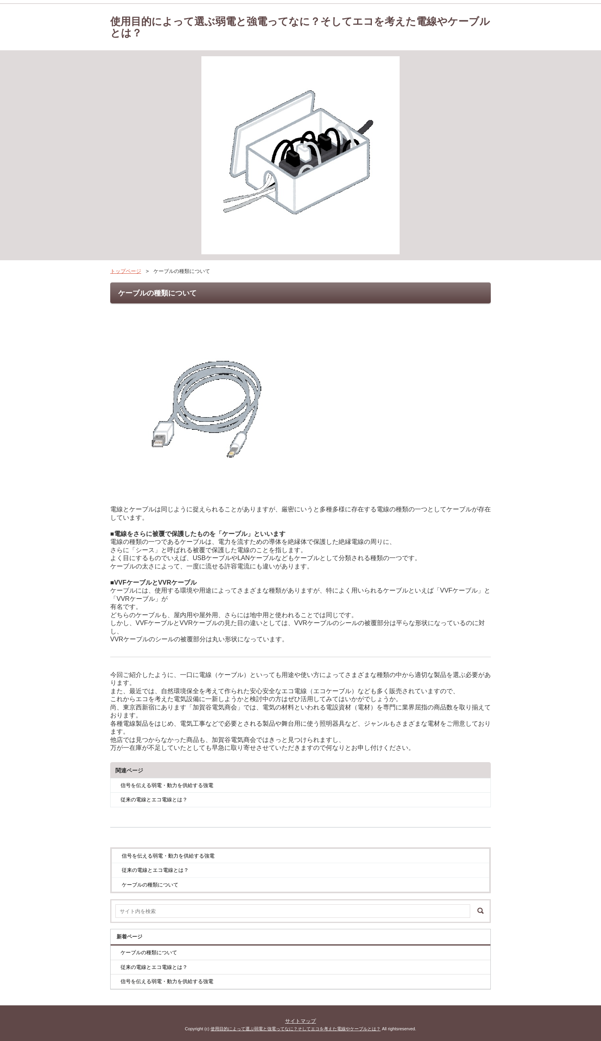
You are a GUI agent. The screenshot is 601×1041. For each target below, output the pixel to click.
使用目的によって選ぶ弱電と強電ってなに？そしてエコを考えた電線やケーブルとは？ (300, 27)
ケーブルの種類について (150, 885)
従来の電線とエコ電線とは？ (154, 800)
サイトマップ (300, 1021)
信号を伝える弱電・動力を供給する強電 (167, 785)
